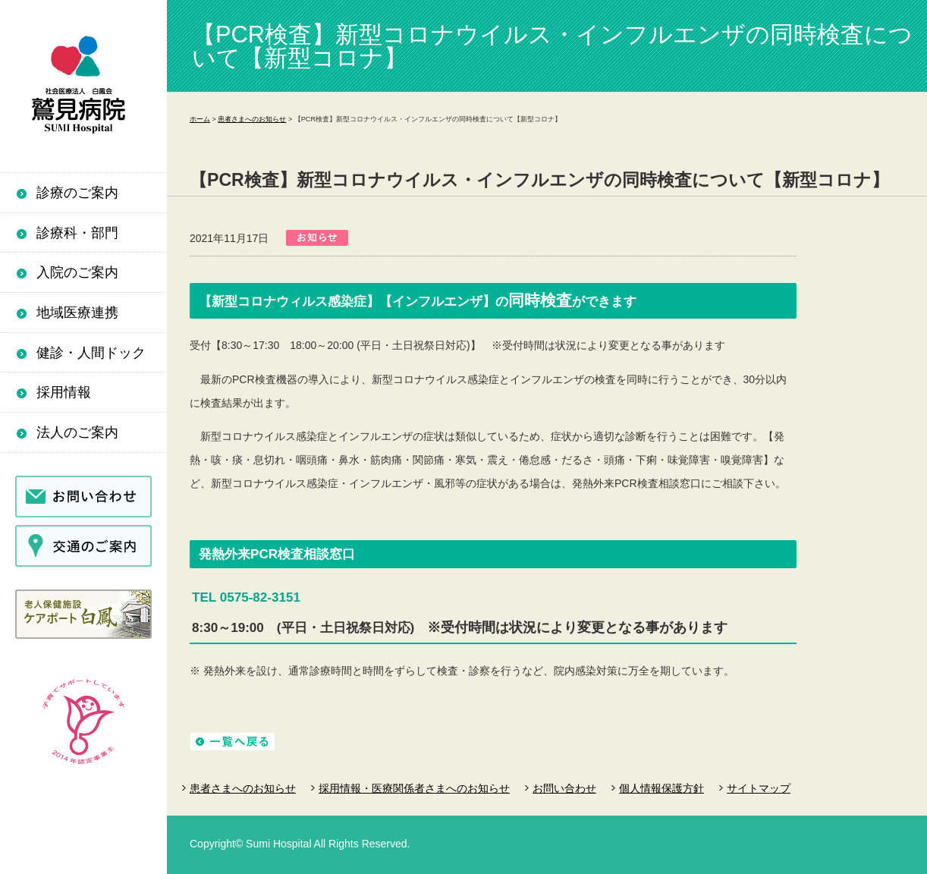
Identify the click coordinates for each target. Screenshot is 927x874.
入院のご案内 (77, 272)
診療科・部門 (77, 233)
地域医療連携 (77, 312)
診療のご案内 (77, 192)
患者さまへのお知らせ (252, 119)
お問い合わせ (564, 788)
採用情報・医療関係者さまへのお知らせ (414, 788)
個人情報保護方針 (661, 788)
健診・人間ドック (91, 352)
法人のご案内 (77, 432)
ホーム (200, 119)
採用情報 (63, 392)
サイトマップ (758, 788)
